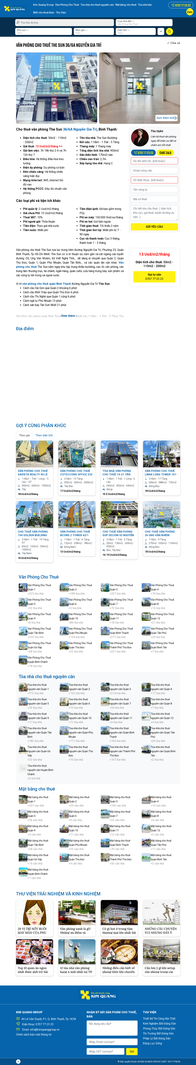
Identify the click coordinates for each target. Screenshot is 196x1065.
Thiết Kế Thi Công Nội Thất (159, 1018)
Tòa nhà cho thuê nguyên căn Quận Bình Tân (163, 751)
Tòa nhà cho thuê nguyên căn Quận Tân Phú (163, 732)
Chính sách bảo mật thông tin (34, 1034)
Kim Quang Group (43, 4)
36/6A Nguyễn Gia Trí (80, 129)
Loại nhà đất (126, 21)
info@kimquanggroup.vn (44, 1029)
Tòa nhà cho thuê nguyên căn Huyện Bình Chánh (40, 770)
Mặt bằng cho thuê (125, 4)
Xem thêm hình (165, 118)
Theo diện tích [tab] (44, 435)
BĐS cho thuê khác (43, 12)
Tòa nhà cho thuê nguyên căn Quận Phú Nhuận (81, 732)
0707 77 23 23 (45, 1024)
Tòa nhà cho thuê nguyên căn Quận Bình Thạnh (122, 732)
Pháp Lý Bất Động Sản (156, 1038)
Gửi (132, 1051)
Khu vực (23, 30)
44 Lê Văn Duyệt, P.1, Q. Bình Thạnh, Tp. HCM (48, 1019)
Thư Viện (61, 12)
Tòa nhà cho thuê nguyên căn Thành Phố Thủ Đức (122, 751)
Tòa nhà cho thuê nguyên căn (97, 4)
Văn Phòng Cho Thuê (67, 4)
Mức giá (82, 30)
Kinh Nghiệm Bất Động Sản (159, 1023)
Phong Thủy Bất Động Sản (159, 1028)
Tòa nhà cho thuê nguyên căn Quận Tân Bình (40, 732)
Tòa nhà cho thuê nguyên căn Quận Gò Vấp (39, 751)
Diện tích (124, 30)
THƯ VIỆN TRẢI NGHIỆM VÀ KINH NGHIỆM (58, 893)
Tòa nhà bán (145, 4)
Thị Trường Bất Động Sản (158, 1033)
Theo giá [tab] (24, 435)
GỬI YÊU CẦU (154, 226)
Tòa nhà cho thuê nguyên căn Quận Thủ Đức (81, 751)
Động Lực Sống (152, 1043)
